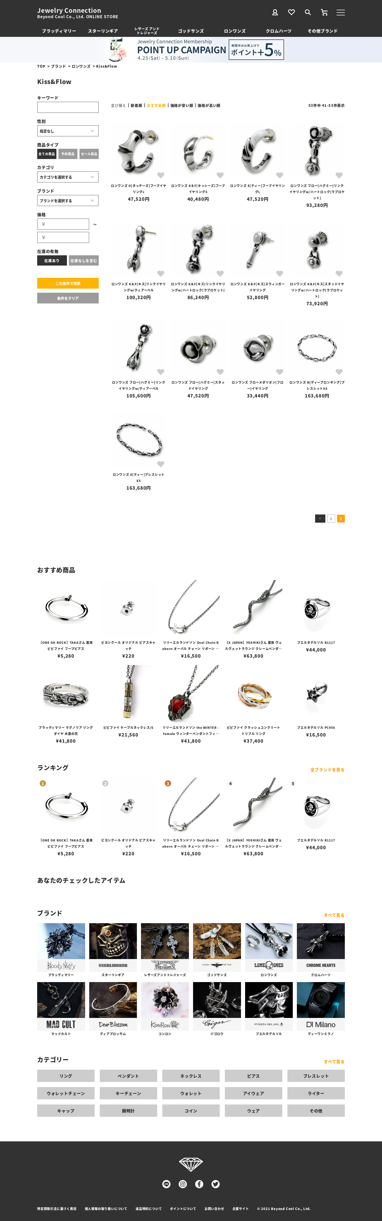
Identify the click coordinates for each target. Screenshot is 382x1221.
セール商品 (89, 154)
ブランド (58, 66)
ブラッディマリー (59, 31)
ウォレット (191, 1093)
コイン (191, 1111)
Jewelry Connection (69, 10)
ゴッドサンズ (191, 31)
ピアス (253, 1076)
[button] (320, 518)
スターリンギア (103, 31)
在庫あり (51, 260)
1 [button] (331, 518)
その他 (316, 1111)
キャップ (65, 1111)
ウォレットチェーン (66, 1093)
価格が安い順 (181, 105)
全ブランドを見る (327, 769)
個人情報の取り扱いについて (106, 1208)
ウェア (253, 1111)
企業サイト (241, 1208)
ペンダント (128, 1076)
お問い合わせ (214, 1208)
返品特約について (149, 1208)
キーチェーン (128, 1093)
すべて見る (334, 915)
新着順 (136, 105)
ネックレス (191, 1076)
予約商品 (67, 154)
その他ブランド (323, 31)
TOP (41, 66)
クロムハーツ (279, 31)
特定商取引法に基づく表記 (57, 1208)
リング (65, 1076)
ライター (316, 1093)
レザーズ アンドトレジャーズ (146, 30)
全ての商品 (46, 154)
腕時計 (128, 1111)
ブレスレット (316, 1076)
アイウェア (253, 1093)
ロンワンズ (235, 31)
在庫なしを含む (84, 260)
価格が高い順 (209, 105)
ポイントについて (183, 1208)
